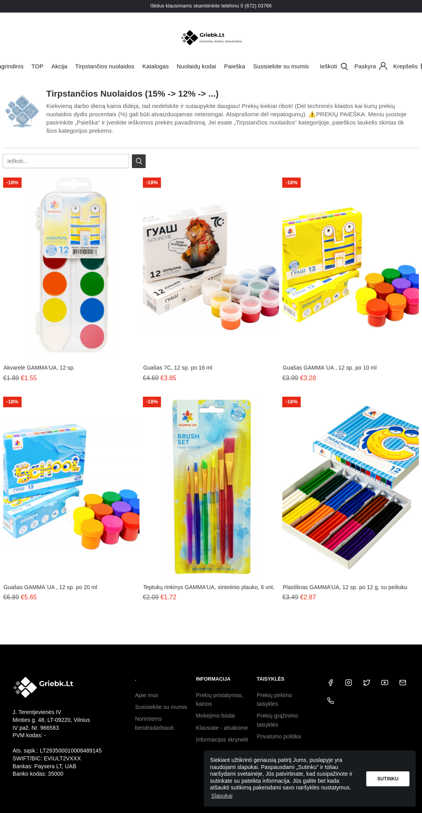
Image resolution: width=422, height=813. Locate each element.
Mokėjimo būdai (215, 715)
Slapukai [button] (222, 796)
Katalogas (155, 66)
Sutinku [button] (387, 779)
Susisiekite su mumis (281, 66)
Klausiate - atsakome (222, 728)
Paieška (234, 66)
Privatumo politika (279, 736)
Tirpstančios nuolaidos (105, 66)
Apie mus (146, 695)
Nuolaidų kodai (196, 66)
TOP (37, 66)
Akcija (59, 66)
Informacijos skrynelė (222, 739)
